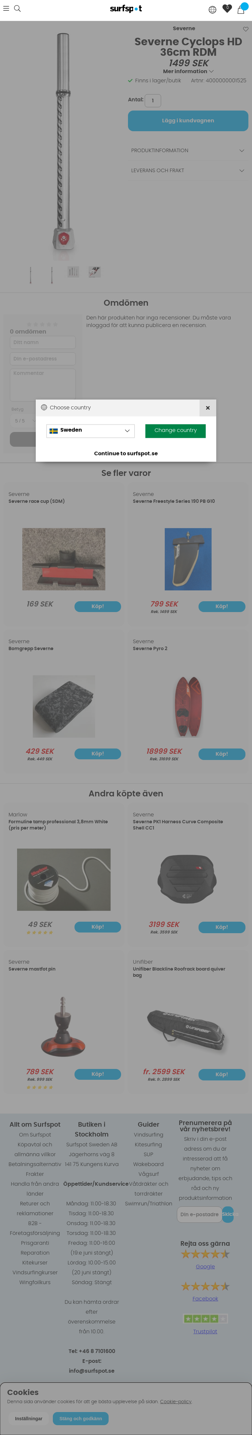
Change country (176, 430)
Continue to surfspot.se (126, 453)
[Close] (208, 408)
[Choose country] (212, 10)
